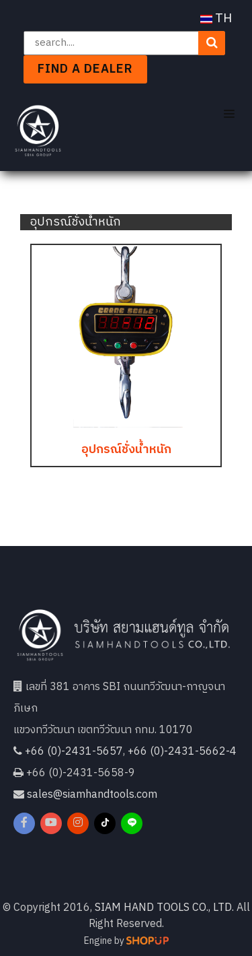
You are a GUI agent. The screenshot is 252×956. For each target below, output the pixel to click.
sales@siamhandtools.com (92, 795)
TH (216, 19)
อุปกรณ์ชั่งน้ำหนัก (126, 450)
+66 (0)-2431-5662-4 (182, 752)
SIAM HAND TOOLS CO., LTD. (164, 908)
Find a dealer (85, 69)
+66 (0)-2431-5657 (74, 752)
